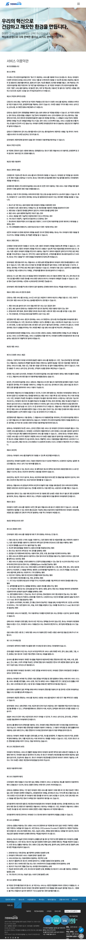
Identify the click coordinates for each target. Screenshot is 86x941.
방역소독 (75, 899)
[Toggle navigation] (79, 4)
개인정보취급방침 (38, 911)
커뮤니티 (10, 905)
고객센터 (49, 911)
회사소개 (21, 899)
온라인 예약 (58, 911)
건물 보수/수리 (64, 899)
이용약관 (28, 911)
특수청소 (41, 899)
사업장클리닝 (31, 899)
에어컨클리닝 (52, 899)
